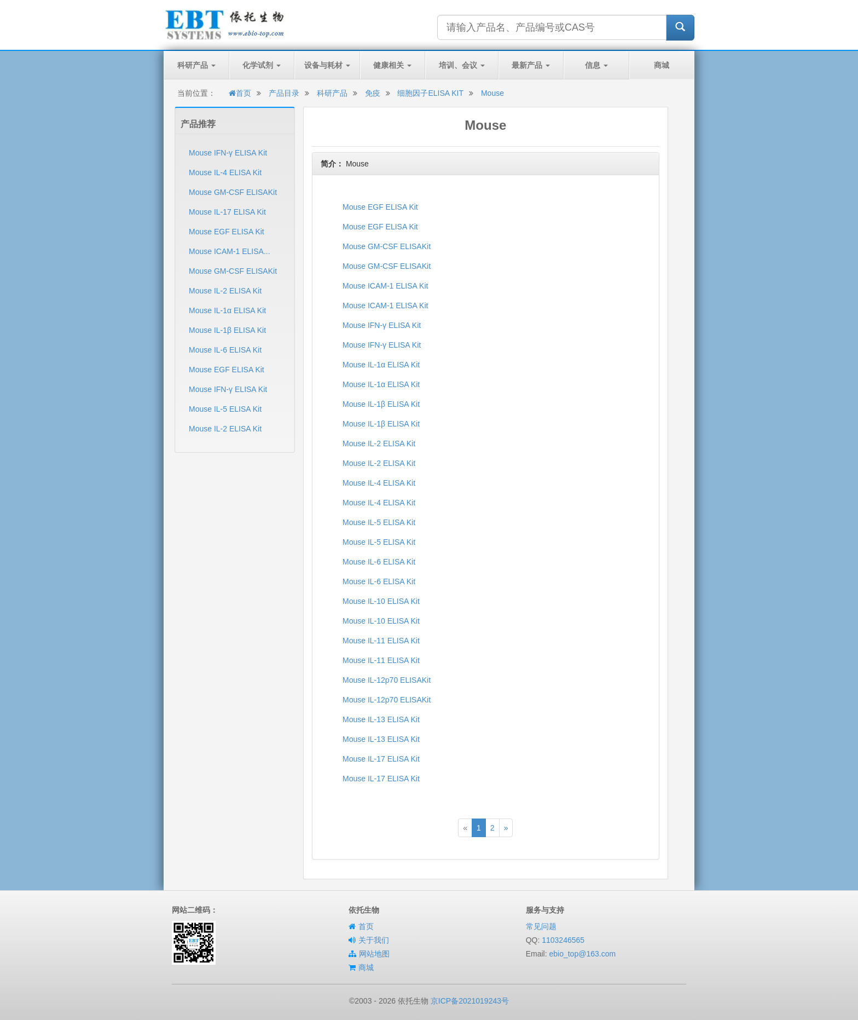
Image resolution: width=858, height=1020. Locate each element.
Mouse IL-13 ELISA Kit (381, 719)
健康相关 (392, 65)
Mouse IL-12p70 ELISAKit (387, 680)
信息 (596, 65)
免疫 (372, 93)
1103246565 (563, 940)
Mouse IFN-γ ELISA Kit (228, 152)
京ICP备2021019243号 (470, 1000)
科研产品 (196, 65)
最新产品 (531, 65)
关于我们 (373, 940)
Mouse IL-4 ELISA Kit (225, 172)
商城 (661, 65)
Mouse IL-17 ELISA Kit (227, 212)
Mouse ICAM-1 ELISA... (229, 251)
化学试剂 (261, 65)
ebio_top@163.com (582, 953)
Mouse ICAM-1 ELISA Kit (385, 285)
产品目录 (284, 93)
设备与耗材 (327, 65)
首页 (240, 93)
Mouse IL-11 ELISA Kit (381, 640)
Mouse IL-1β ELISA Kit (227, 330)
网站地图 (374, 953)
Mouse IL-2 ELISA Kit (225, 290)
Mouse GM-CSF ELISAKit (233, 192)
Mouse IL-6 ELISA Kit (225, 349)
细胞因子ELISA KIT (430, 93)
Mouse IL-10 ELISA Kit (381, 601)
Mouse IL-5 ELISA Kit (225, 409)
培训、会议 (462, 65)
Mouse (492, 93)
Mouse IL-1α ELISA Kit (227, 310)
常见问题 (541, 926)
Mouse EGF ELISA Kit (226, 231)
